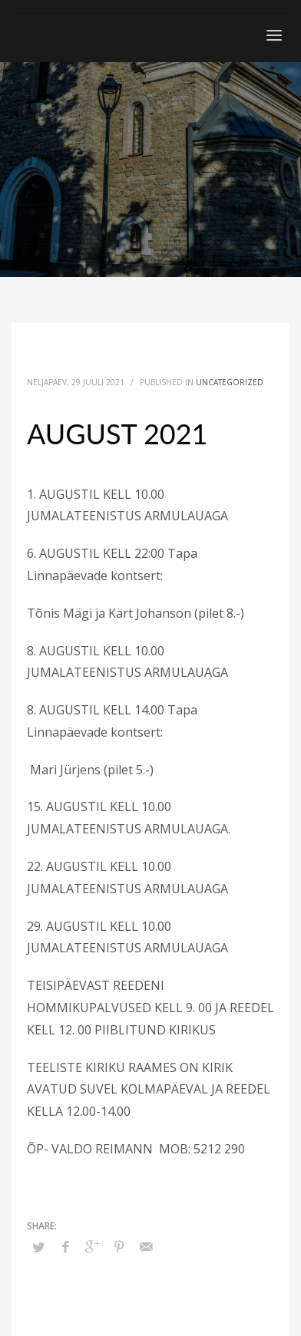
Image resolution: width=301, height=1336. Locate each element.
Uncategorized (229, 382)
